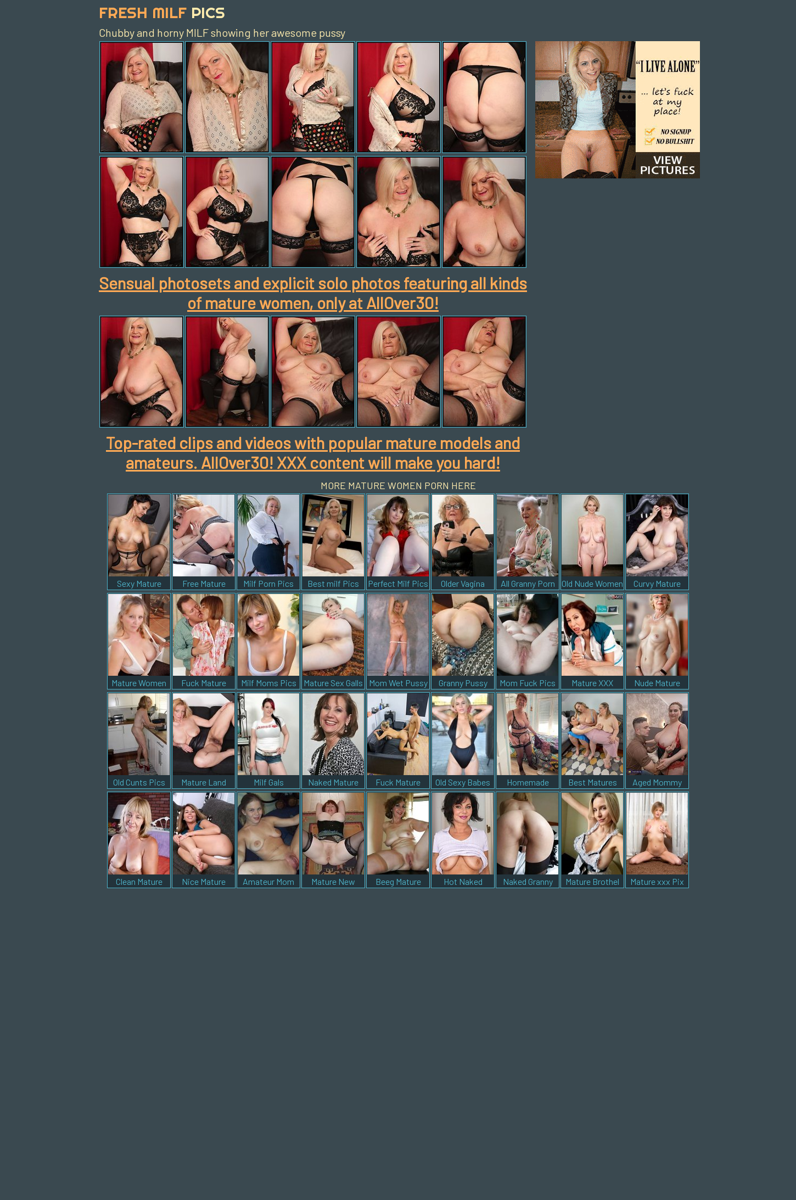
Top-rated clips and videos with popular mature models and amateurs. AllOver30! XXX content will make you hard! (313, 452)
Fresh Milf (162, 12)
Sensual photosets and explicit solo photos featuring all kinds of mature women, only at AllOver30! (313, 292)
